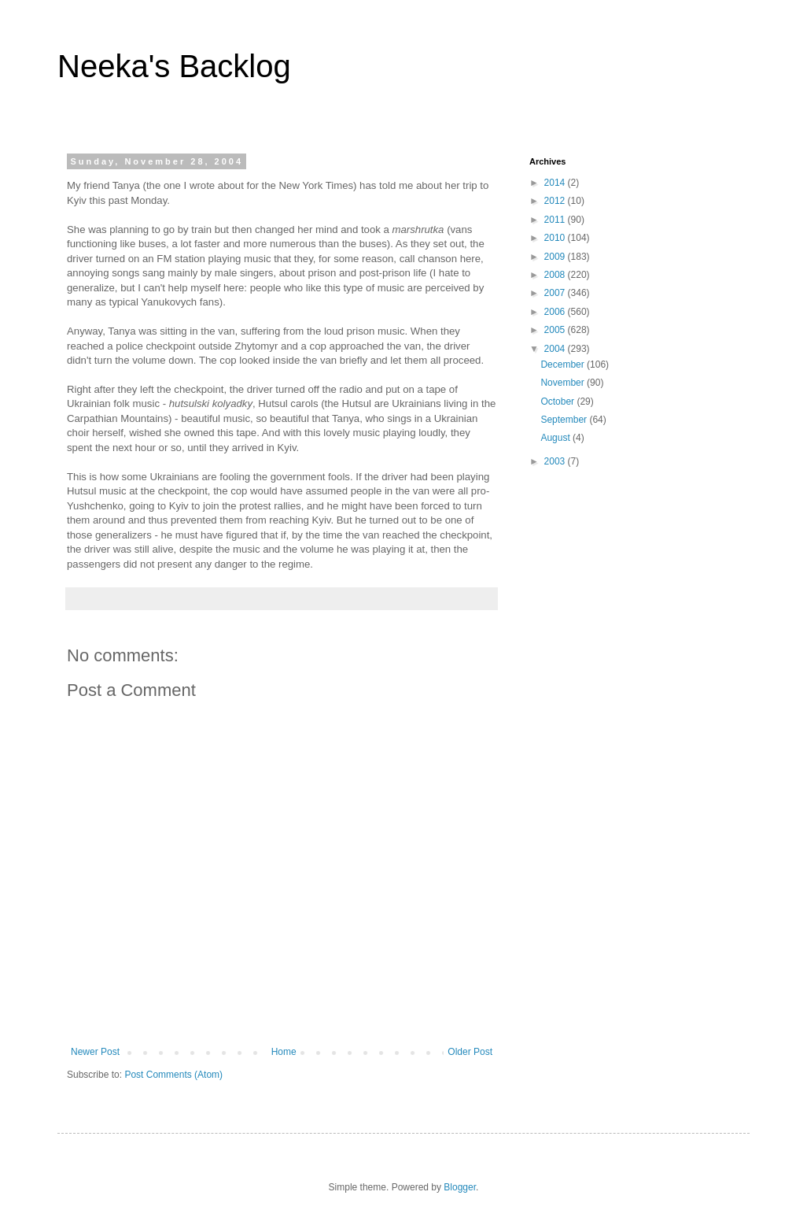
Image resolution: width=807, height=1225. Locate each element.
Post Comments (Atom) (173, 1074)
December (563, 364)
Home (284, 1051)
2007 (556, 292)
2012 (556, 200)
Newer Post (95, 1051)
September (564, 419)
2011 (556, 219)
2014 (556, 182)
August (556, 437)
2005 (556, 329)
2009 (556, 256)
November (563, 382)
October (558, 401)
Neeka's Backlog (174, 66)
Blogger (460, 1187)
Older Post (470, 1051)
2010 (556, 237)
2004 (556, 348)
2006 (556, 311)
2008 (556, 274)
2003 (556, 461)
